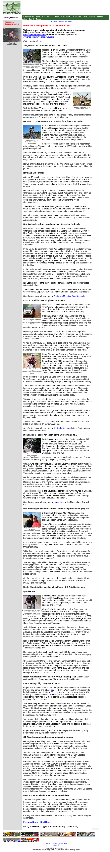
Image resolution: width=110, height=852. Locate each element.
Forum (38, 19)
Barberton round (64, 428)
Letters (24, 19)
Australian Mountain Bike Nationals (69, 296)
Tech (43, 16)
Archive (54, 843)
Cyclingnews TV (28, 16)
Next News (45, 822)
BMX (68, 16)
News (38, 16)
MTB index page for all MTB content (61, 21)
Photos (92, 16)
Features (50, 16)
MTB (63, 16)
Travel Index (63, 843)
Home (48, 843)
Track (85, 16)
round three (59, 502)
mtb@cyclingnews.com (34, 34)
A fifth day (53, 692)
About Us (56, 845)
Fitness (100, 16)
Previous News (30, 822)
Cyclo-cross (76, 16)
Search (31, 19)
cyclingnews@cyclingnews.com (38, 37)
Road (57, 16)
